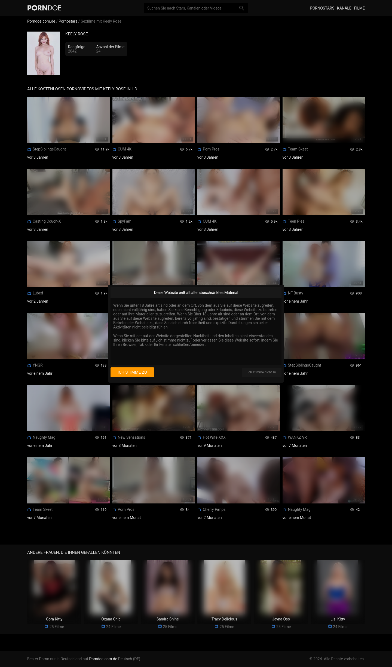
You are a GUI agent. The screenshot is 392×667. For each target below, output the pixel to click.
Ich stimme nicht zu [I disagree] (262, 372)
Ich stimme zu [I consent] (132, 372)
